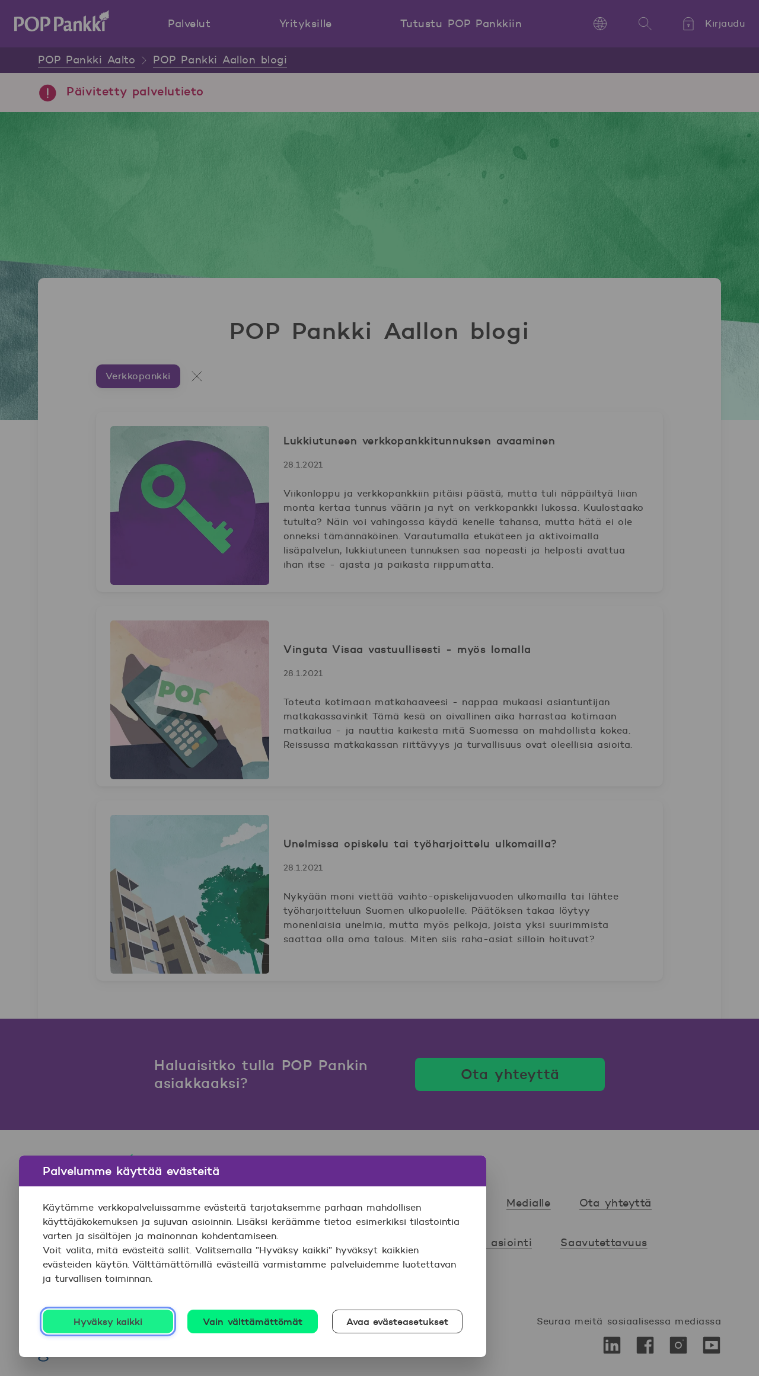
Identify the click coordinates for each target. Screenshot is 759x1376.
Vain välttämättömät (252, 1321)
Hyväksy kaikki (108, 1321)
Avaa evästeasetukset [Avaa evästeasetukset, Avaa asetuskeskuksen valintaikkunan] (397, 1321)
